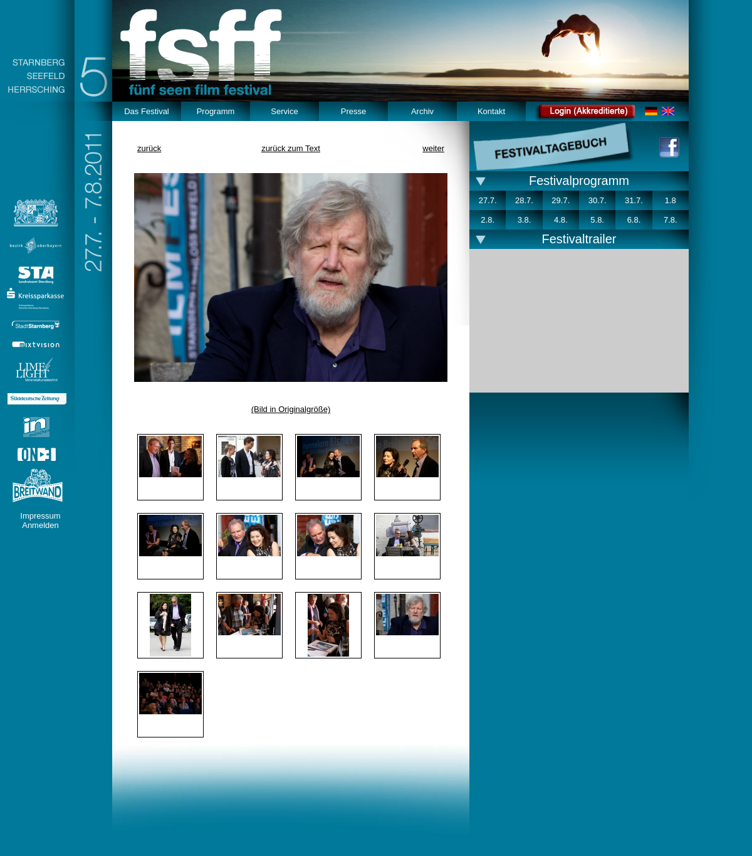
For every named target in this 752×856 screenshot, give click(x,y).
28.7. (524, 200)
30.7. (597, 200)
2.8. (487, 220)
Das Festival (146, 111)
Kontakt (491, 111)
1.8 (670, 200)
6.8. (634, 220)
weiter (433, 148)
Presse (353, 111)
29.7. (560, 200)
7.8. (670, 220)
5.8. (597, 220)
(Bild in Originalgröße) (290, 409)
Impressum (40, 515)
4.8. (561, 220)
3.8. (524, 220)
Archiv (422, 111)
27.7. (488, 200)
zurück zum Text (290, 148)
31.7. (634, 200)
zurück (149, 148)
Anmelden (40, 525)
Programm (216, 111)
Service (284, 111)
